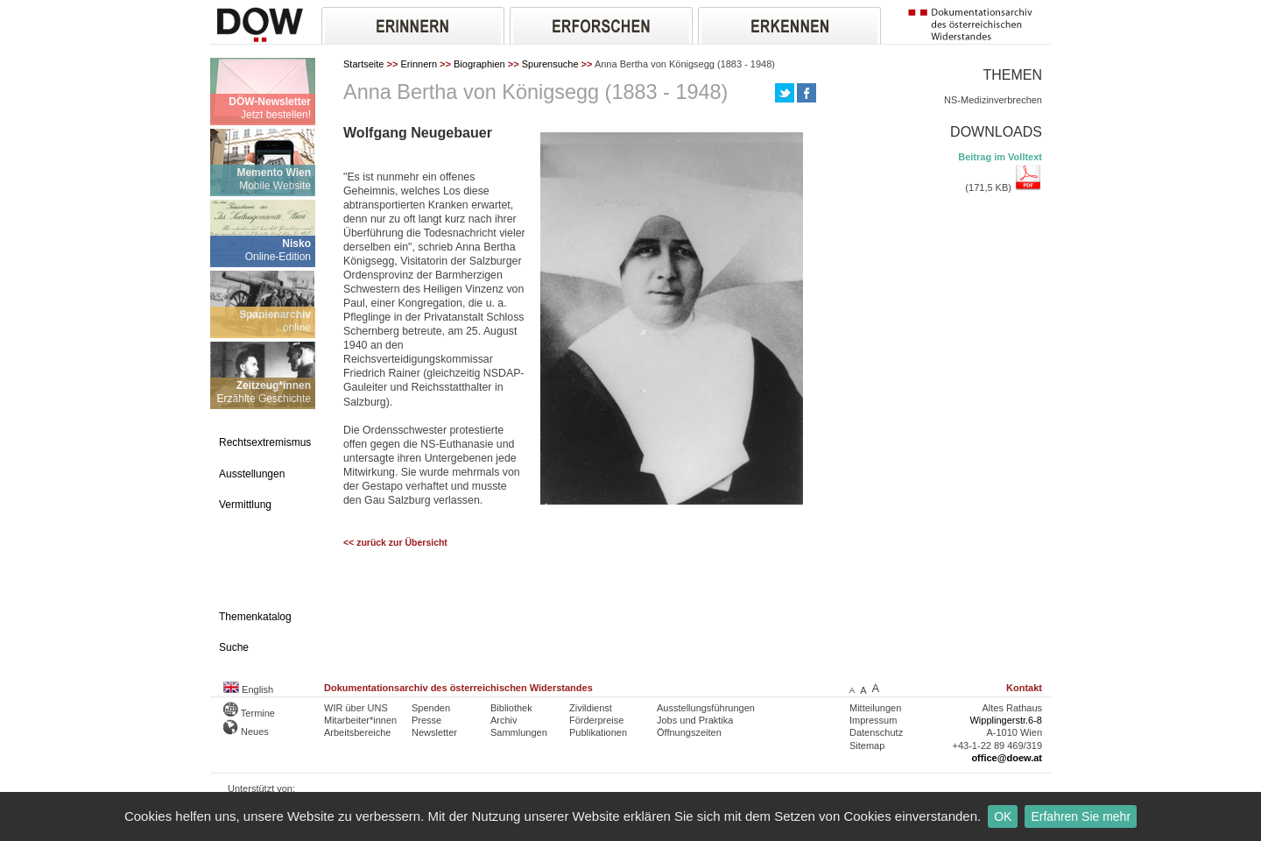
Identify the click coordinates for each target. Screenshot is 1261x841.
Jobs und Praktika (695, 720)
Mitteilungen (875, 708)
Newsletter (434, 732)
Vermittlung (245, 504)
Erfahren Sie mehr (1081, 816)
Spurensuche (550, 64)
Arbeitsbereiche (357, 732)
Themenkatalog (255, 617)
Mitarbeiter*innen (360, 720)
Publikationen (598, 732)
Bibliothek (511, 708)
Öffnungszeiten (689, 732)
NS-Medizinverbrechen (993, 100)
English (248, 689)
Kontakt (1024, 687)
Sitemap (866, 745)
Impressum (873, 720)
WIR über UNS (356, 708)
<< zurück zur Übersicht (395, 543)
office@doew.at (1006, 758)
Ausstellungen (252, 474)
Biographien (479, 64)
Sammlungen (518, 732)
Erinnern (418, 64)
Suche (234, 647)
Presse (426, 720)
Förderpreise (596, 720)
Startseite (363, 64)
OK (1002, 816)
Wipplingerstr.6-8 (1005, 720)
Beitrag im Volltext (1000, 157)
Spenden (431, 708)
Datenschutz (876, 732)
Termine (249, 713)
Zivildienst (590, 708)
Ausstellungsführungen (706, 708)
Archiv (504, 720)
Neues (246, 731)
